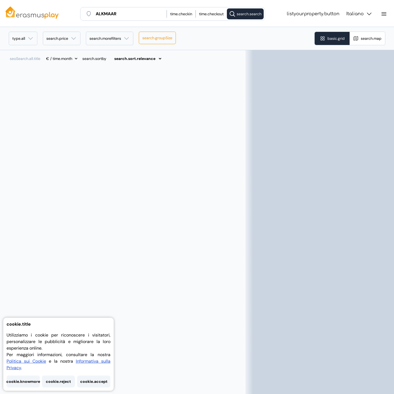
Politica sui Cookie (26, 361)
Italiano (359, 14)
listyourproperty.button (313, 13)
